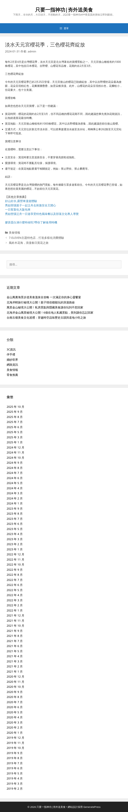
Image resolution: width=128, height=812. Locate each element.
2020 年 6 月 (15, 707)
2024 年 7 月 (15, 473)
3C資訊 (11, 349)
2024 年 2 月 (15, 498)
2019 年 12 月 (15, 738)
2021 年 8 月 (15, 636)
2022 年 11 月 (15, 559)
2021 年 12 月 (15, 615)
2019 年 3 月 (15, 783)
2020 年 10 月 (15, 687)
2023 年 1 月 (15, 549)
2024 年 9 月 (15, 463)
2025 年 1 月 (15, 442)
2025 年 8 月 (15, 417)
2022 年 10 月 (15, 564)
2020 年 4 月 (15, 717)
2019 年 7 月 (15, 763)
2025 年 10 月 (15, 407)
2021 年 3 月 (15, 661)
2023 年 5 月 (15, 529)
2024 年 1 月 (15, 503)
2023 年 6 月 (15, 524)
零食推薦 (12, 375)
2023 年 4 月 (15, 534)
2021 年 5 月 (15, 651)
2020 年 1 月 (15, 733)
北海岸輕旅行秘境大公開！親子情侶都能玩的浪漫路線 (41, 302)
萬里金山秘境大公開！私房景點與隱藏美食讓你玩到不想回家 (45, 307)
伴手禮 (11, 354)
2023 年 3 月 (15, 539)
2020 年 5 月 (15, 712)
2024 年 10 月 (15, 458)
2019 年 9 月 (15, 753)
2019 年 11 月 (15, 743)
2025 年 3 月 (15, 437)
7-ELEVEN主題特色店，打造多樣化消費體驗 (36, 238)
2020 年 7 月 (15, 702)
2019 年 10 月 (15, 748)
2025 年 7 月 (15, 422)
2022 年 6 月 (15, 585)
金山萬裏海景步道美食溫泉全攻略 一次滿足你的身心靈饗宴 (44, 297)
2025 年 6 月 (15, 427)
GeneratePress (91, 806)
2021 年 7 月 (15, 641)
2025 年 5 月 (15, 432)
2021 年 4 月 (15, 656)
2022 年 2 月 (15, 605)
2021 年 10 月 (15, 625)
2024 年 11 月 (15, 452)
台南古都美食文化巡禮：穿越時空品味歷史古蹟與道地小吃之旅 (46, 317)
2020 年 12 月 (15, 676)
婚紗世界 (12, 360)
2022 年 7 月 (15, 580)
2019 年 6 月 (15, 768)
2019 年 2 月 (15, 788)
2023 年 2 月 (15, 544)
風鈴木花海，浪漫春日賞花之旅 (28, 243)
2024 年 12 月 (15, 447)
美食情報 (14, 232)
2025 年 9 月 (15, 412)
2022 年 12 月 (15, 554)
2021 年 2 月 (15, 666)
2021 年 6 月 (15, 646)
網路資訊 (12, 365)
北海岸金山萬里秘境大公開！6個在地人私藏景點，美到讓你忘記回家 (50, 312)
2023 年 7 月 (15, 519)
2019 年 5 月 (15, 773)
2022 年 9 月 (15, 570)
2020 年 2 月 (15, 727)
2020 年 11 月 (15, 682)
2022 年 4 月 (15, 595)
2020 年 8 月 (15, 697)
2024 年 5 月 (15, 483)
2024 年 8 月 (15, 468)
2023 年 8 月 (15, 513)
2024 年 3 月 (15, 493)
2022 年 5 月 (15, 590)
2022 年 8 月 (15, 575)
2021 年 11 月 (15, 620)
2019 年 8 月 (15, 758)
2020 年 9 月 (15, 692)
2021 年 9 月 (15, 631)
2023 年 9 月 (15, 508)
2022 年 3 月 (15, 600)
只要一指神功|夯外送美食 (64, 9)
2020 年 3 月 (15, 722)
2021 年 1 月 (15, 671)
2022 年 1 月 (15, 610)
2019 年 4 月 (15, 778)
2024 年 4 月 (15, 488)
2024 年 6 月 (15, 478)
